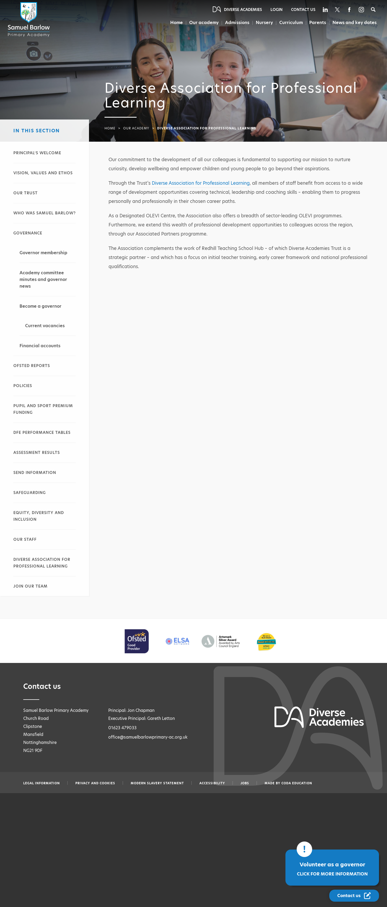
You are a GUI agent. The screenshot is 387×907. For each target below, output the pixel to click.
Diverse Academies (243, 9)
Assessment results (36, 452)
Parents (317, 23)
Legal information (41, 783)
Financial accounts (40, 346)
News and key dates (354, 23)
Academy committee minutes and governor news (43, 279)
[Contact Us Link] (354, 896)
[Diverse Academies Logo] (30, 19)
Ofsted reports (31, 365)
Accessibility (212, 783)
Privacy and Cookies (95, 783)
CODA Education (296, 783)
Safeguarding (29, 492)
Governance (27, 233)
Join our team (30, 586)
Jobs (245, 783)
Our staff (25, 539)
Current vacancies (45, 326)
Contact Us (303, 9)
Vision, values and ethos (43, 173)
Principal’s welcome (37, 153)
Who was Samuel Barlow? (44, 213)
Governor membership (43, 253)
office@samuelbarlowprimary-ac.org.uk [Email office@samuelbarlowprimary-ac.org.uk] (148, 737)
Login (276, 9)
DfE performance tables (42, 432)
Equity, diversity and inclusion (38, 516)
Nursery (265, 23)
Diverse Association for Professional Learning (41, 563)
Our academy (204, 23)
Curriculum (291, 23)
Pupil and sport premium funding (43, 409)
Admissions (238, 23)
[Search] (373, 9)
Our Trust (25, 193)
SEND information (34, 472)
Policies (22, 385)
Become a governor (40, 306)
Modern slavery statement (157, 783)
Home (176, 23)
